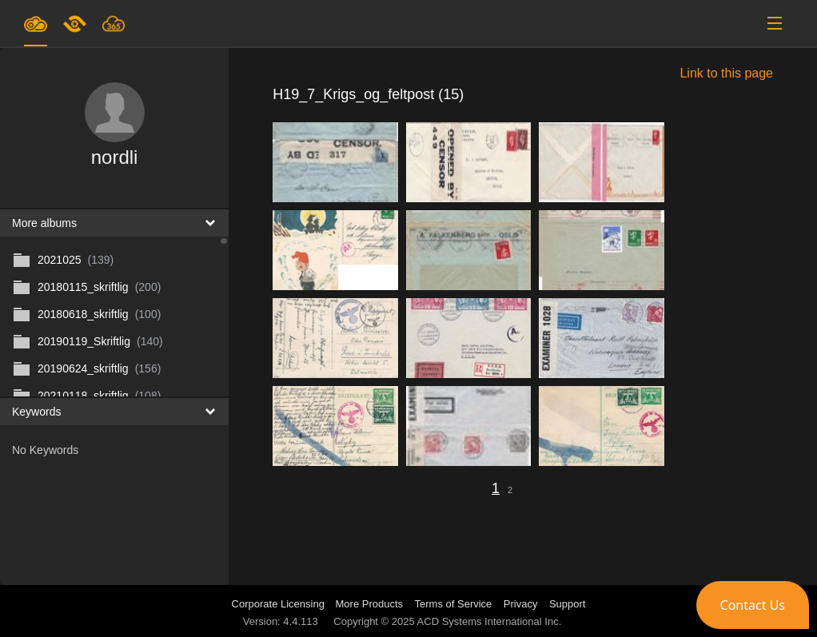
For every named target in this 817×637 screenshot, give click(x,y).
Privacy (521, 604)
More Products (370, 604)
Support (567, 604)
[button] (752, 605)
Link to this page (726, 73)
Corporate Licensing (280, 604)
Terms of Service (453, 604)
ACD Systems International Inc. (489, 621)
